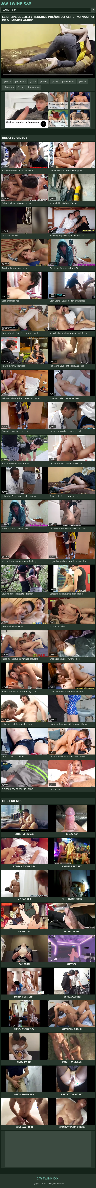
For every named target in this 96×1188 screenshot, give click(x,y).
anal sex (10, 87)
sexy (56, 82)
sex (21, 87)
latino (83, 82)
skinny (45, 82)
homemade (69, 82)
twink (8, 82)
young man (34, 87)
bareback (21, 82)
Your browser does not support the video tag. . (48, 51)
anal (34, 82)
